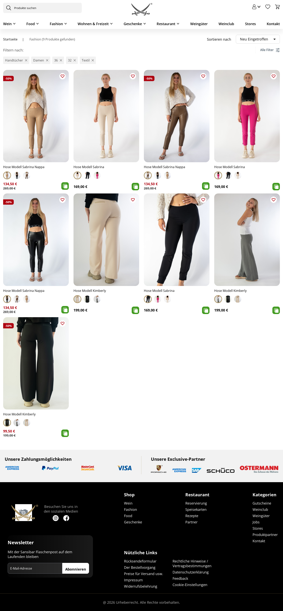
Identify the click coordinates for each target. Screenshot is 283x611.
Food (30, 23)
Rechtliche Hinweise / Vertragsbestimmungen (192, 563)
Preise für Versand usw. (143, 573)
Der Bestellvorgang (139, 567)
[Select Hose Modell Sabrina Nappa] (7, 175)
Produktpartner (265, 534)
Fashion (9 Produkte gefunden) (52, 39)
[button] (16, 60)
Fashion (56, 23)
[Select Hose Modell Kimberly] (77, 299)
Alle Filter (270, 50)
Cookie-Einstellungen (190, 584)
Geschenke (133, 23)
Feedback (180, 578)
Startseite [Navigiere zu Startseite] (10, 39)
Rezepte (191, 515)
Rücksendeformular (140, 561)
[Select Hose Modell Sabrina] (77, 175)
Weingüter (199, 23)
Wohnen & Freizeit (93, 23)
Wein (7, 23)
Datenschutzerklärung (191, 572)
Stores (250, 23)
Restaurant (166, 23)
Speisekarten (196, 509)
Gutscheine (262, 503)
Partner (191, 522)
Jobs (256, 522)
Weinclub (226, 23)
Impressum (133, 580)
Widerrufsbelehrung (140, 586)
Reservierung (196, 503)
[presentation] (7, 8)
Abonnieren (75, 569)
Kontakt (273, 23)
